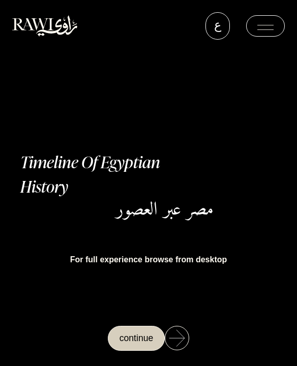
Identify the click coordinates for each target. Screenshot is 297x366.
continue (137, 338)
